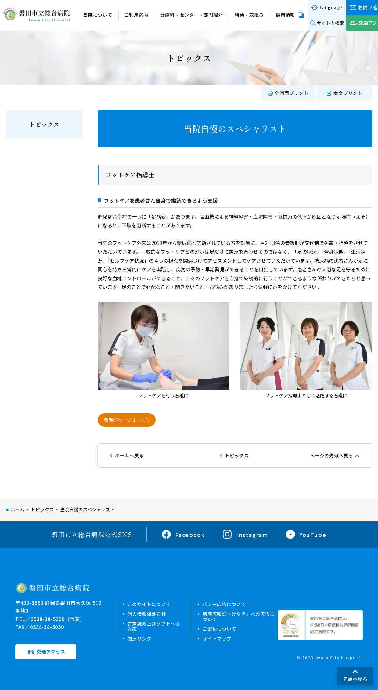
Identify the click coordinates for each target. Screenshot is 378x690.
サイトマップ (217, 637)
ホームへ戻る (129, 455)
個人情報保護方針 (147, 613)
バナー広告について (224, 604)
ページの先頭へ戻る (331, 455)
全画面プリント (291, 93)
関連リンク (140, 637)
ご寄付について (219, 628)
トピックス (44, 124)
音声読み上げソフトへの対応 (154, 625)
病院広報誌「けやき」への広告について (239, 616)
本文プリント (347, 93)
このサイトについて (149, 604)
